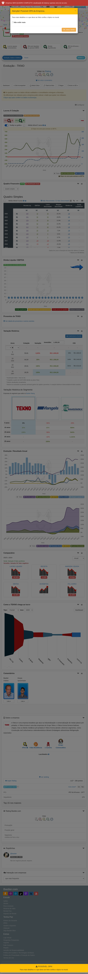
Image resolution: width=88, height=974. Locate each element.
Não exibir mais (20, 22)
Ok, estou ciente (69, 30)
